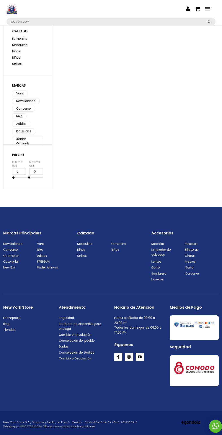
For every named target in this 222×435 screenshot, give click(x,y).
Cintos (190, 256)
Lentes (156, 261)
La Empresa (12, 318)
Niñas (16, 51)
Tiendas (9, 330)
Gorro (155, 267)
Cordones (192, 273)
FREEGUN (43, 261)
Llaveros (157, 279)
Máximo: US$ (35, 164)
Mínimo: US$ (17, 164)
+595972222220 (30, 426)
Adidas (21, 124)
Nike (19, 116)
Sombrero (158, 273)
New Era (9, 267)
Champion (11, 256)
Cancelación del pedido (77, 340)
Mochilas (158, 244)
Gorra (189, 267)
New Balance (26, 101)
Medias (190, 261)
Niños (16, 57)
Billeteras (191, 249)
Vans (20, 93)
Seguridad (66, 318)
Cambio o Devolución (75, 358)
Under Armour (47, 267)
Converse (23, 108)
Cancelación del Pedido (77, 352)
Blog (6, 324)
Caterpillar (11, 261)
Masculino (19, 45)
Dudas (63, 346)
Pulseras (191, 244)
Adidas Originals (22, 141)
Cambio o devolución (75, 335)
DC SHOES (23, 131)
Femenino (19, 38)
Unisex (17, 64)
